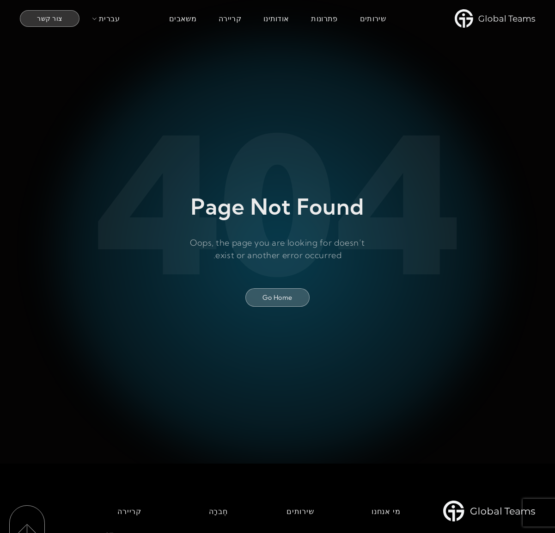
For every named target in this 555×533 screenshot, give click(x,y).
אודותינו (276, 18)
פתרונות (324, 18)
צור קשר (49, 18)
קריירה (230, 18)
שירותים (373, 18)
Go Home (277, 297)
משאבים (182, 18)
